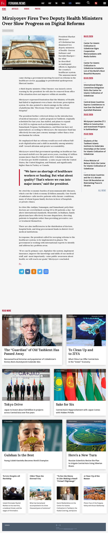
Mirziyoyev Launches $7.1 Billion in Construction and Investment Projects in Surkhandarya (95, 122)
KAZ (43, 3)
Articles (15, 9)
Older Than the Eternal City (38, 477)
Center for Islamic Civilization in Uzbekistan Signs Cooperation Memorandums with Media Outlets (92, 49)
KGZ (50, 3)
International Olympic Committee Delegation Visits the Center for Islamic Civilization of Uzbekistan (94, 88)
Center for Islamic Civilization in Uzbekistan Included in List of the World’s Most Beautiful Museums (94, 67)
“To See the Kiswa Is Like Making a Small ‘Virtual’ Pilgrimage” (66, 480)
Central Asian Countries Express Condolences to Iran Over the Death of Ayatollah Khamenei (94, 103)
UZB (70, 3)
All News (102, 185)
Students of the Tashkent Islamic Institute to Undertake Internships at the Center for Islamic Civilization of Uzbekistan (95, 143)
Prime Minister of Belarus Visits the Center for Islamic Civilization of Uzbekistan (95, 160)
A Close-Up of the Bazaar (93, 477)
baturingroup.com (68, 530)
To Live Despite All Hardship (12, 477)
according (40, 80)
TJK (56, 3)
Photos (38, 9)
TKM (63, 3)
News (4, 9)
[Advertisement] (54, 293)
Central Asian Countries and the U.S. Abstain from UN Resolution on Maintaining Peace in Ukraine (94, 175)
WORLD (78, 3)
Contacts (7, 527)
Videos (27, 9)
